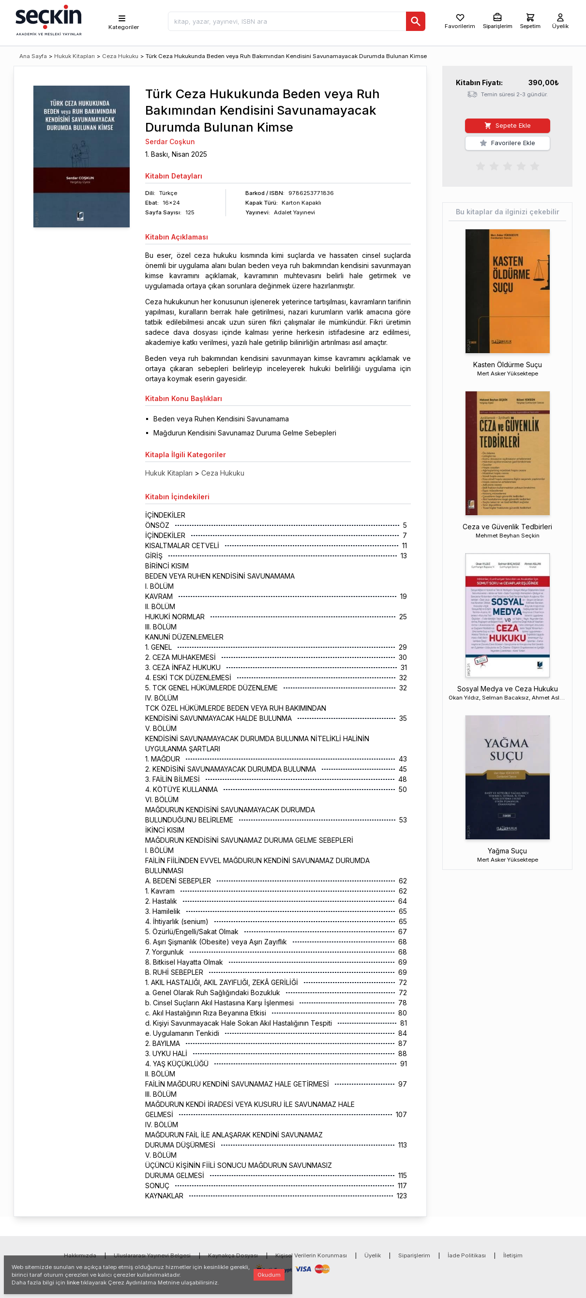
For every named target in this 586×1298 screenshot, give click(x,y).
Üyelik (372, 1255)
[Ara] (415, 21)
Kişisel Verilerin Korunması (311, 1255)
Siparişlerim (414, 1255)
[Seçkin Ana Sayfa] (47, 19)
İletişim (513, 1255)
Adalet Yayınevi (294, 212)
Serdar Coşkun (170, 141)
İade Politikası (467, 1255)
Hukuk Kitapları (74, 56)
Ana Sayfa (33, 56)
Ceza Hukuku (120, 56)
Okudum (269, 1274)
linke (73, 1282)
